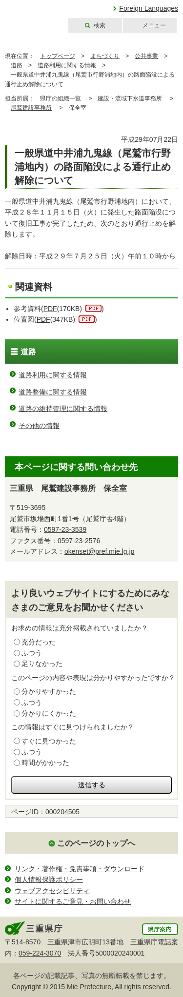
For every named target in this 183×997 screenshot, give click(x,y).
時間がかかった (45, 762)
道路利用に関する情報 (67, 65)
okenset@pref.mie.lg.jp (99, 551)
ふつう (31, 653)
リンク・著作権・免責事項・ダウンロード (79, 869)
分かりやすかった (48, 691)
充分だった (38, 642)
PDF (50, 309)
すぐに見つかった (48, 741)
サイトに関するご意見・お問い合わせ (73, 901)
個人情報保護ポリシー (49, 879)
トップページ (57, 56)
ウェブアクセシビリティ (52, 891)
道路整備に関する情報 (53, 392)
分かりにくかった (48, 713)
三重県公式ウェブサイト (33, 16)
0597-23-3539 (65, 529)
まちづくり (105, 56)
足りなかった (41, 663)
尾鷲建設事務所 (31, 107)
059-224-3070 (40, 953)
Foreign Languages (148, 8)
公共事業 (146, 56)
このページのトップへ (96, 843)
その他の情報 (39, 426)
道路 (16, 65)
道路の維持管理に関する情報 (63, 408)
